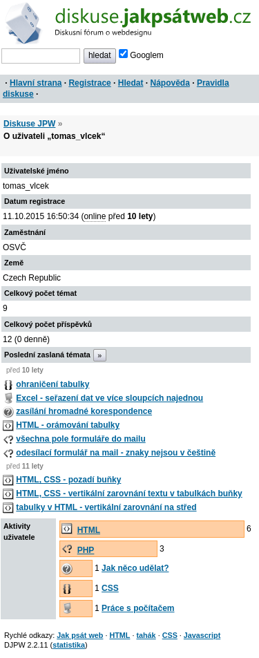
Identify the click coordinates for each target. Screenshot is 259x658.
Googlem (141, 55)
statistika (68, 645)
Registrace (89, 83)
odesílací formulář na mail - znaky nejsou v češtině (115, 453)
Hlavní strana (35, 83)
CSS (110, 588)
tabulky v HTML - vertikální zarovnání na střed (106, 507)
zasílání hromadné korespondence (84, 411)
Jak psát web (80, 635)
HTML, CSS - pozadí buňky (68, 480)
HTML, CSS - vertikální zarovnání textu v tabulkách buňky (129, 493)
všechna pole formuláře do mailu (80, 439)
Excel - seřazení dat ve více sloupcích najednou (109, 398)
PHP (86, 550)
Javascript (202, 635)
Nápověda (170, 83)
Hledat (131, 83)
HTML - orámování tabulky (67, 425)
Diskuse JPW (29, 124)
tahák (145, 635)
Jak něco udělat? (135, 568)
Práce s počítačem (138, 608)
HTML (88, 530)
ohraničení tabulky (52, 384)
